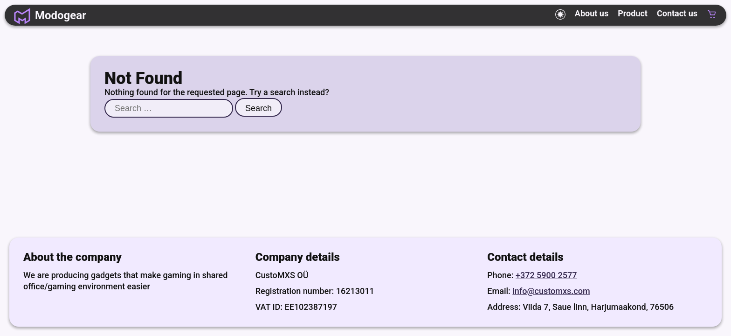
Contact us (677, 13)
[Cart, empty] (712, 15)
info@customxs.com (551, 291)
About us (591, 13)
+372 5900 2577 (546, 275)
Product (633, 13)
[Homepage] (50, 15)
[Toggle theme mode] (560, 14)
